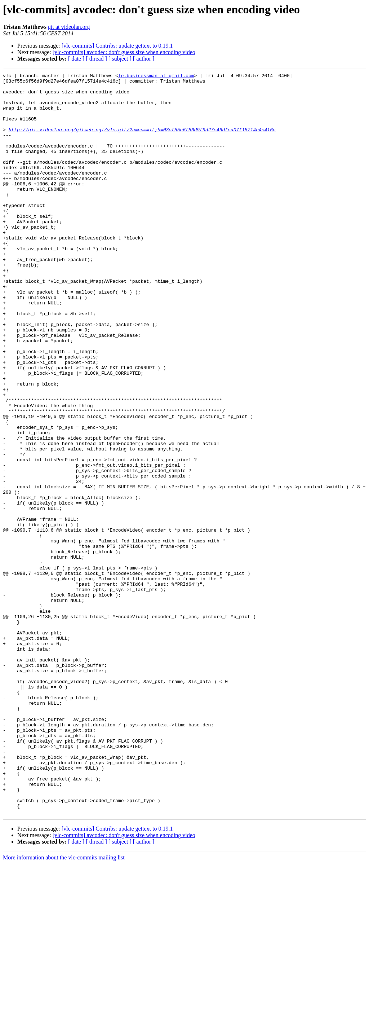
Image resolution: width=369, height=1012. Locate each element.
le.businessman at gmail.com (156, 76)
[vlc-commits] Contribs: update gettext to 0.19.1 (117, 46)
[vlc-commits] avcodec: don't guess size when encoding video (124, 52)
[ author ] (144, 59)
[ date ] (76, 59)
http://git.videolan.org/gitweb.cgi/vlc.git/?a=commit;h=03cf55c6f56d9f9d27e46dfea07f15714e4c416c (142, 141)
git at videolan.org (69, 27)
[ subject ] (120, 59)
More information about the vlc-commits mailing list (64, 1006)
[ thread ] (96, 59)
